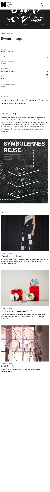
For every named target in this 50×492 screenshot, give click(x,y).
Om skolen (8, 11)
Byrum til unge (16, 11)
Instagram (4, 56)
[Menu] (47, 4)
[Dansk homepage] (6, 4)
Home (2, 11)
